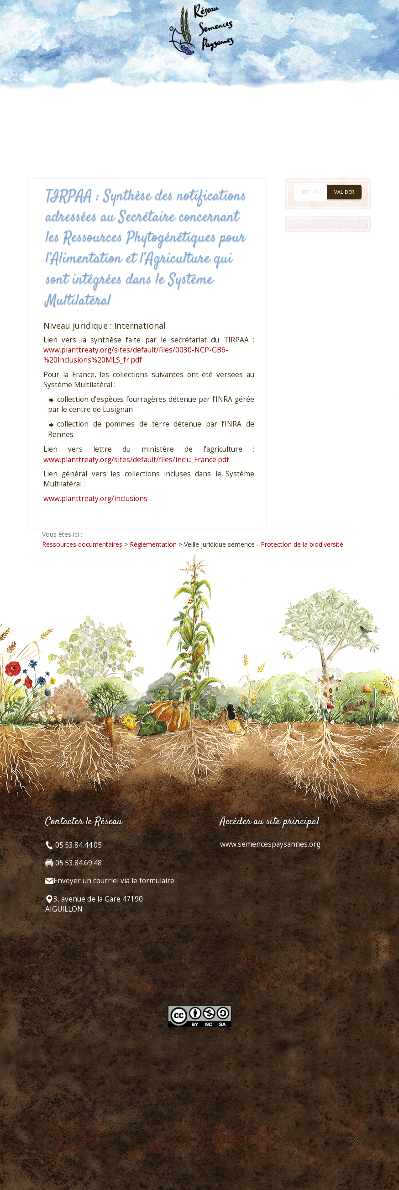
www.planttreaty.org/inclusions (95, 498)
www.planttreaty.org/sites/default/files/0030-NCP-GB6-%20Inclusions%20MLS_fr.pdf (135, 355)
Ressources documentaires (82, 544)
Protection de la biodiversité (302, 544)
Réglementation (153, 544)
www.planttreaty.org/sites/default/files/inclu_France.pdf (136, 459)
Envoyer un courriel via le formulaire (113, 881)
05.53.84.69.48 (77, 863)
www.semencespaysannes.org (270, 844)
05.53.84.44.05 (77, 845)
